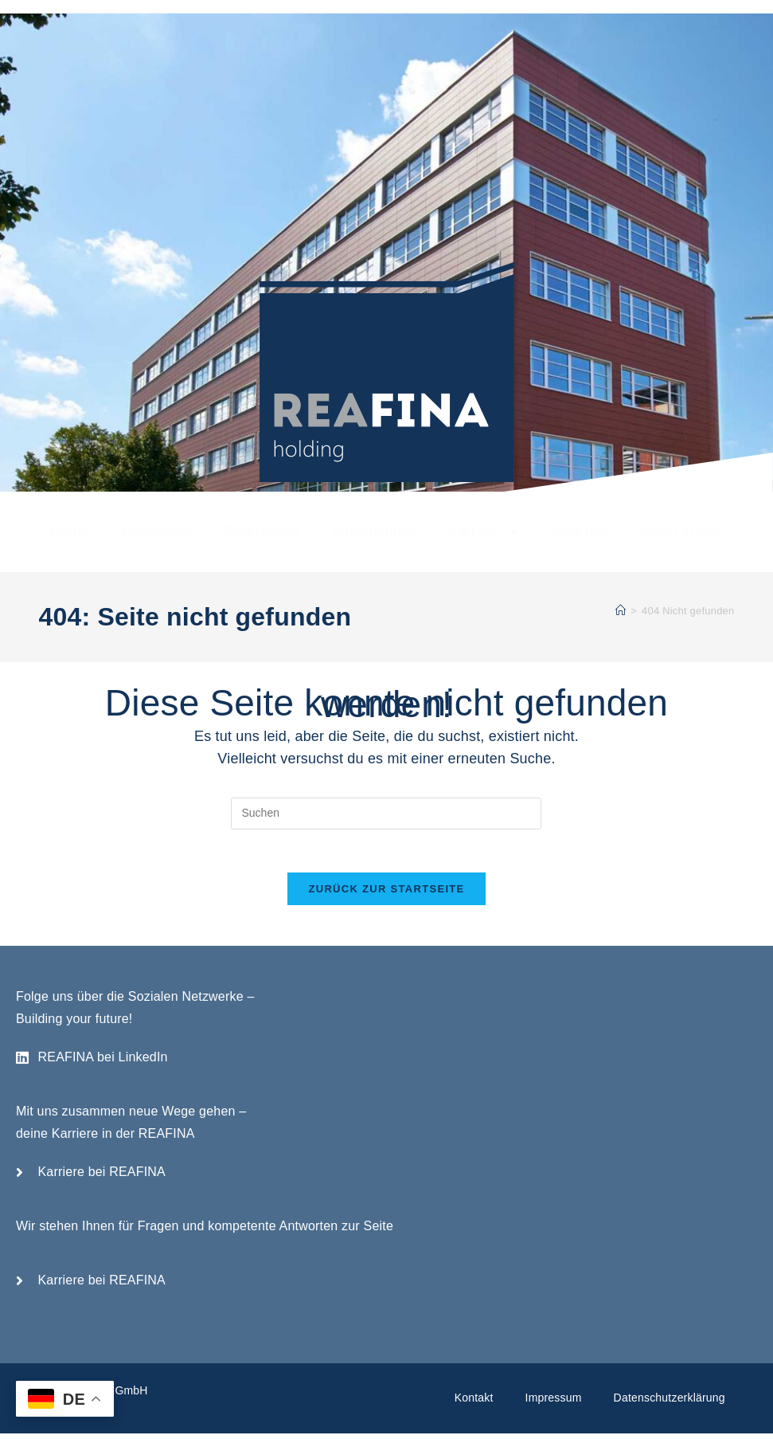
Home (69, 531)
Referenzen (262, 531)
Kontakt (474, 1403)
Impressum (553, 1403)
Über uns (579, 531)
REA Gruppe (682, 531)
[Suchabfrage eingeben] (386, 813)
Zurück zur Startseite (386, 894)
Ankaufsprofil (374, 531)
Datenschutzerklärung (669, 1403)
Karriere (482, 531)
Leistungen (157, 531)
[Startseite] (620, 611)
